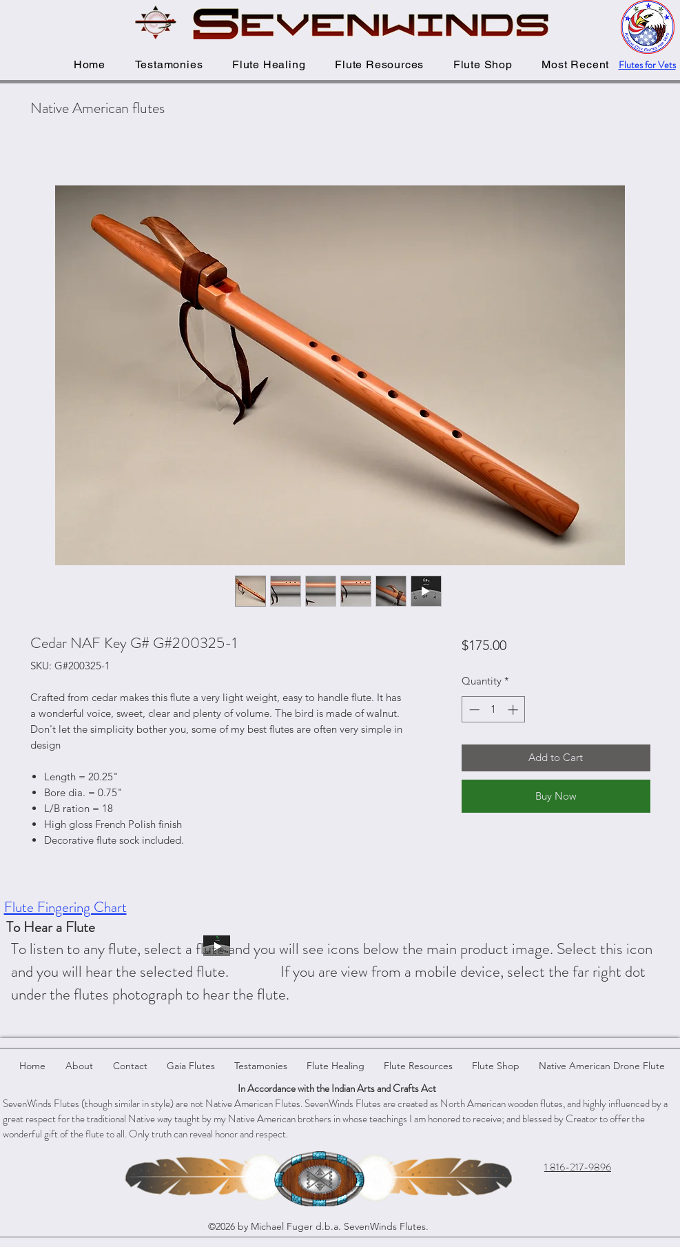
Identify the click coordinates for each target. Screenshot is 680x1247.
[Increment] (514, 709)
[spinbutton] (493, 709)
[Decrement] (473, 709)
